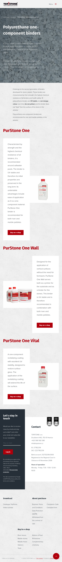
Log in (8, 452)
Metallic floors (22, 541)
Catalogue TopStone (10, 504)
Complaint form (52, 507)
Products (13, 17)
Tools (19, 548)
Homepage (6, 17)
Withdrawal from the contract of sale (37, 520)
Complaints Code (53, 504)
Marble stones (22, 538)
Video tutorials (8, 507)
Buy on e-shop (15, 232)
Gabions (20, 545)
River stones (22, 535)
